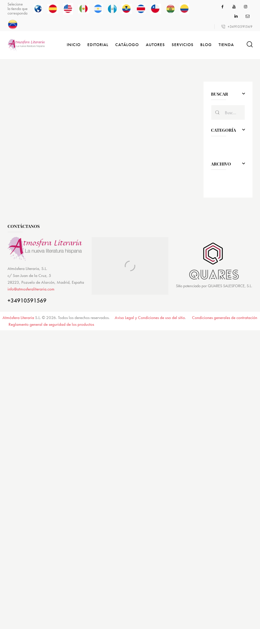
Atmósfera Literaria (18, 317)
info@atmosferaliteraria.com (31, 289)
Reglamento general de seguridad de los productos (51, 324)
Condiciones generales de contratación (224, 317)
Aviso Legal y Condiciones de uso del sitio (150, 317)
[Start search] (249, 44)
